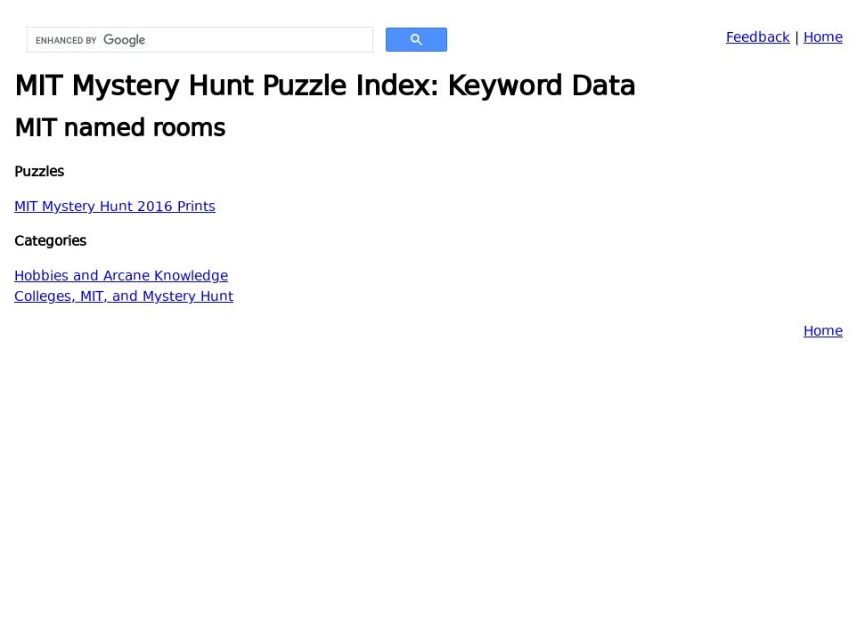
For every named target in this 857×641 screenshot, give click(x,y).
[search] (198, 40)
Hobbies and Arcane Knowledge (121, 277)
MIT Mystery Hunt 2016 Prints (115, 208)
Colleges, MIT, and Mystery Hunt (123, 298)
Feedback (758, 38)
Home (823, 38)
